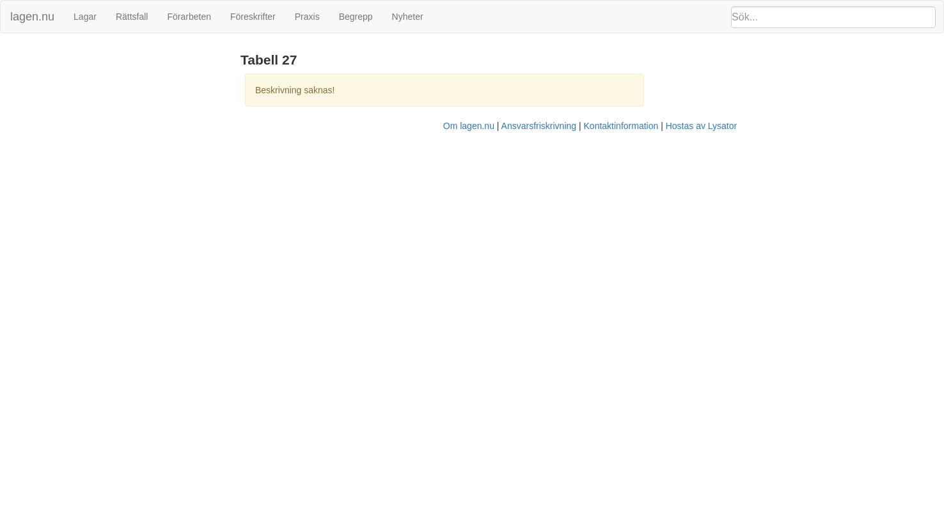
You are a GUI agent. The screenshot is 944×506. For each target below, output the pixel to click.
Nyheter (407, 17)
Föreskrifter (253, 17)
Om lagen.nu (468, 126)
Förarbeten (188, 17)
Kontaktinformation (621, 126)
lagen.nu (32, 16)
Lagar (85, 17)
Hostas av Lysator (701, 126)
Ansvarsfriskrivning (538, 126)
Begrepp (356, 17)
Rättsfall (132, 17)
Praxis (307, 17)
